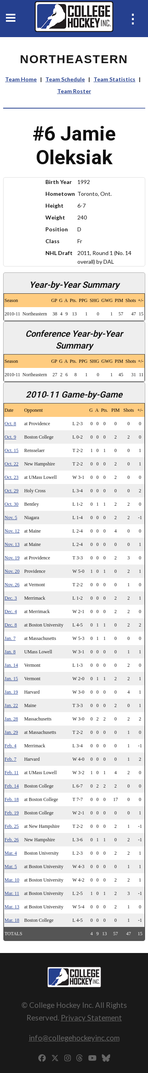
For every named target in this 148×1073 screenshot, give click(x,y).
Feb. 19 (12, 813)
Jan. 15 (11, 678)
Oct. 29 (12, 490)
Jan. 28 (11, 719)
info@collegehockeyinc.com (74, 1037)
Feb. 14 (12, 786)
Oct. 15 (12, 450)
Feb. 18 (12, 799)
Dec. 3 (11, 598)
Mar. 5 (11, 866)
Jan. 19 (11, 692)
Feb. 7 (11, 759)
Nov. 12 (12, 531)
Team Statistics (114, 79)
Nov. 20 (12, 571)
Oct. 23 (12, 477)
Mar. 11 (12, 893)
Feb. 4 (11, 745)
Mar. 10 (12, 880)
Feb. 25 (12, 826)
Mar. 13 (12, 907)
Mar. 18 (12, 920)
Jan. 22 (11, 705)
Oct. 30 (12, 504)
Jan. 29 (11, 732)
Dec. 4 (11, 611)
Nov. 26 (12, 584)
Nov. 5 (11, 517)
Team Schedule (65, 79)
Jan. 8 (10, 652)
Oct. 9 (10, 437)
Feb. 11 (12, 772)
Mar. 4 (11, 853)
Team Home (21, 79)
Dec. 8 (11, 625)
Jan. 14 (11, 665)
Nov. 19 (12, 558)
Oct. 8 (10, 423)
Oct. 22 (12, 464)
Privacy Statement (91, 1017)
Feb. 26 (12, 839)
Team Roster (74, 91)
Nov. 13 (12, 544)
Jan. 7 (10, 638)
